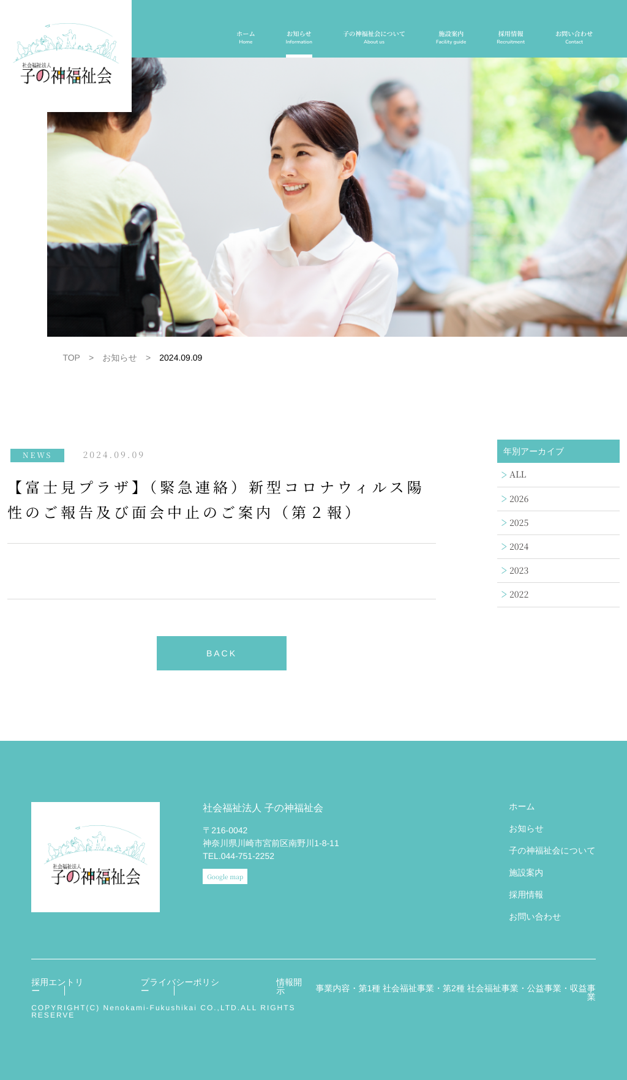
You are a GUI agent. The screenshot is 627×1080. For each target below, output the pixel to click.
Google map (225, 876)
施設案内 (451, 38)
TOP (71, 357)
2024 (518, 547)
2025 (518, 523)
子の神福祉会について (374, 38)
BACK (221, 653)
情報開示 (289, 986)
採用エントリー (57, 986)
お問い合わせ (574, 38)
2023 (518, 570)
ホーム (245, 38)
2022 (518, 594)
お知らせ (299, 38)
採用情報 (511, 38)
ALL (517, 474)
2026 (518, 499)
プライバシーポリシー (180, 986)
